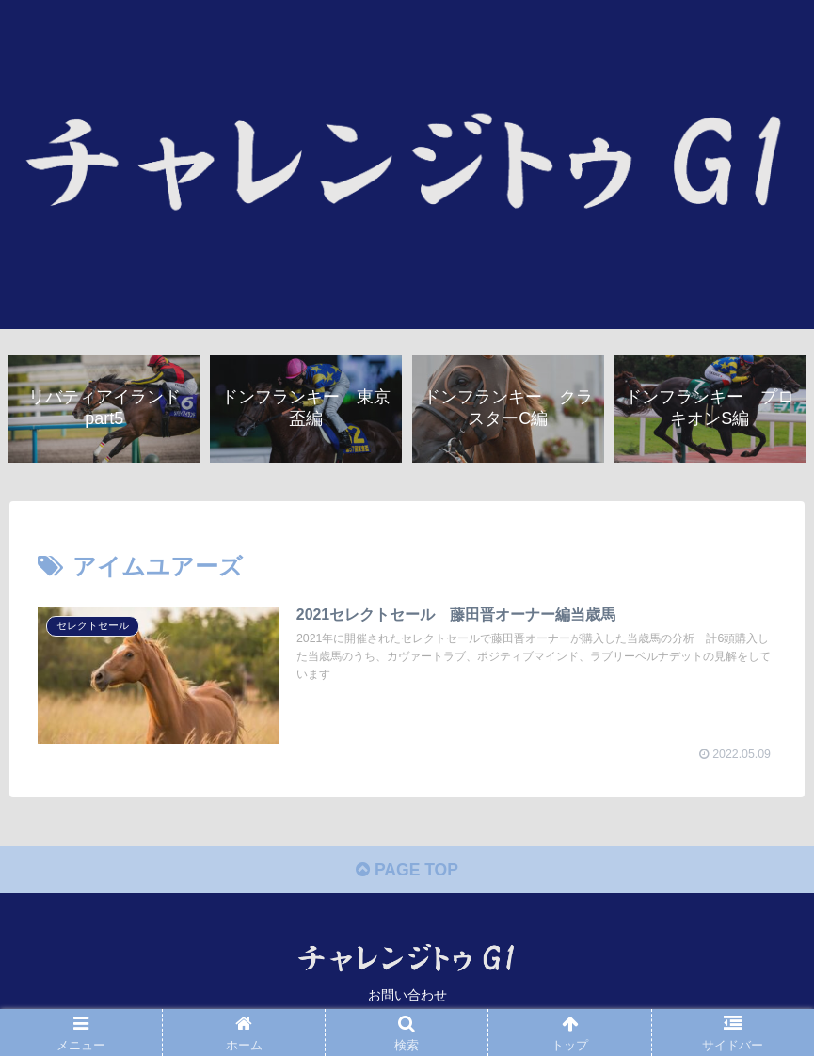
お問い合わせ (407, 996)
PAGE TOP (407, 872)
